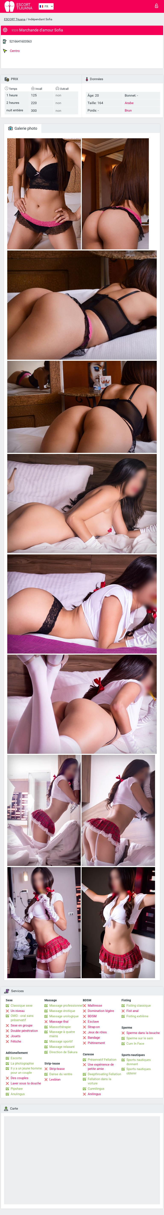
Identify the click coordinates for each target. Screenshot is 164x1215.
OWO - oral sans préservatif (22, 1018)
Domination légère (101, 1011)
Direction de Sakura (63, 1052)
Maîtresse (95, 1005)
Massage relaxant (62, 1047)
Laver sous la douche (26, 1083)
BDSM (92, 1016)
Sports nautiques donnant (138, 1062)
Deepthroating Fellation (104, 1074)
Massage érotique (62, 1011)
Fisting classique (138, 1005)
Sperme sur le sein (139, 1038)
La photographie (22, 1063)
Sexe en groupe (21, 1025)
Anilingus (94, 1094)
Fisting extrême (137, 1016)
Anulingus (18, 1094)
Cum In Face (135, 1044)
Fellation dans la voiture (99, 1081)
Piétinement (96, 1043)
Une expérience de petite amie (101, 1067)
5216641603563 (20, 41)
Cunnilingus (96, 1089)
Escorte (16, 1058)
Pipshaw (17, 1089)
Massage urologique (64, 1016)
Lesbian (54, 1079)
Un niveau (18, 1011)
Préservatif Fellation (102, 1060)
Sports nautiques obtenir (138, 1071)
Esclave (93, 1022)
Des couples (19, 1078)
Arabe (129, 103)
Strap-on (94, 1027)
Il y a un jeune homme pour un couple (26, 1070)
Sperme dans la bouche (143, 1033)
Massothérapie (60, 1027)
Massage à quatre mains (62, 1034)
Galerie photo (22, 128)
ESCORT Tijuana (14, 19)
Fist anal (132, 1011)
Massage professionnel (66, 1005)
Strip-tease (57, 1069)
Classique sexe (21, 1005)
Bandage (94, 1038)
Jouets (15, 1036)
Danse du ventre (60, 1074)
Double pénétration (24, 1031)
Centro (11, 51)
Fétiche (16, 1041)
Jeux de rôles (97, 1032)
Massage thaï (59, 1022)
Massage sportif (61, 1041)
